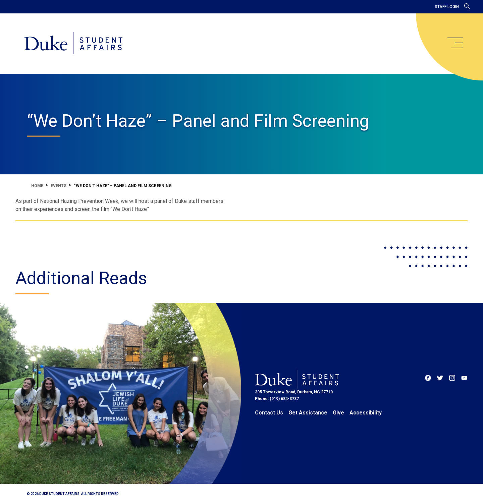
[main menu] (455, 43)
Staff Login (447, 6)
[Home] (73, 43)
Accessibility (366, 412)
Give (338, 412)
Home (37, 185)
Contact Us (269, 412)
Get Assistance (307, 412)
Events (58, 185)
